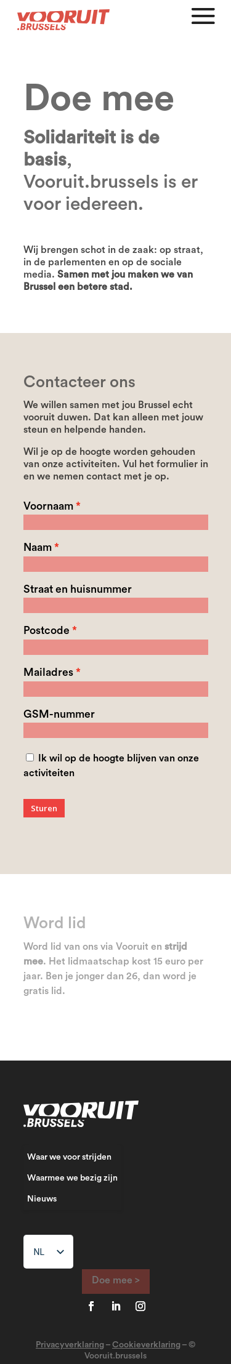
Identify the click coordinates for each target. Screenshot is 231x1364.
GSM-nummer (59, 714)
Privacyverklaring (70, 1345)
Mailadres (48, 672)
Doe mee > (116, 1280)
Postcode (46, 630)
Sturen (44, 808)
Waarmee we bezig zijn (72, 1178)
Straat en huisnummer (77, 589)
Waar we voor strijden (69, 1157)
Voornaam (48, 506)
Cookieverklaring (146, 1345)
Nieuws (42, 1199)
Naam (37, 547)
